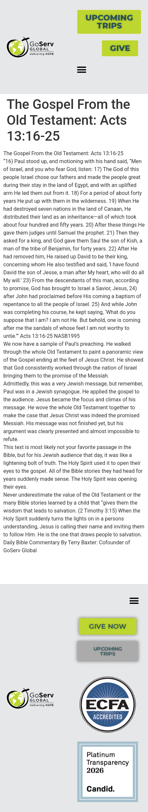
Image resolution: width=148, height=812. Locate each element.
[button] (81, 69)
